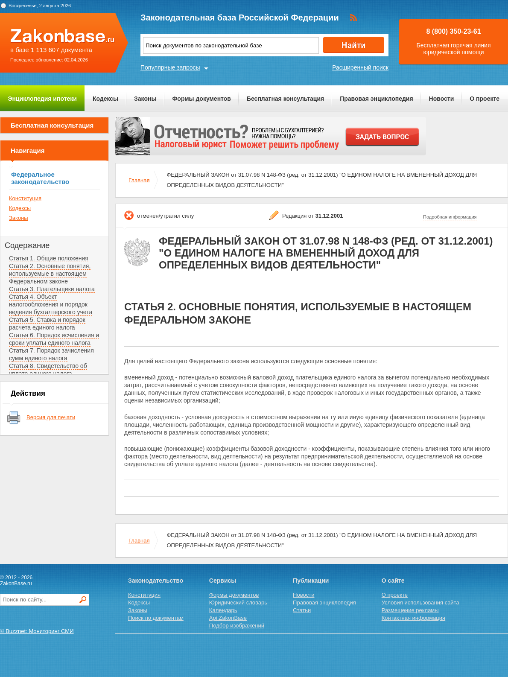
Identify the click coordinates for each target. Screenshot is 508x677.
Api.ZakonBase (228, 618)
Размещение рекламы (410, 610)
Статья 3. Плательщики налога (52, 289)
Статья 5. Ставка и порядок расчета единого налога (47, 323)
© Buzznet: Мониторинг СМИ (37, 631)
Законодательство (155, 580)
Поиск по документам (156, 618)
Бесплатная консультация (285, 98)
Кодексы (105, 98)
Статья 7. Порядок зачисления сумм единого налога (51, 354)
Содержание (27, 245)
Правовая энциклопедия (376, 98)
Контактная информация (413, 618)
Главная (138, 180)
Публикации (311, 580)
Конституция (25, 198)
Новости (441, 98)
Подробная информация (450, 216)
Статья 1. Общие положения (48, 258)
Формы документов (201, 98)
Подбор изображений (236, 625)
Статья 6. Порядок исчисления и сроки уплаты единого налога (54, 339)
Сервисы (222, 580)
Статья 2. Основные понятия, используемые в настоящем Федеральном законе (50, 274)
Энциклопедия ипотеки (42, 98)
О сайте (393, 580)
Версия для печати (50, 417)
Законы (145, 98)
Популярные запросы (170, 67)
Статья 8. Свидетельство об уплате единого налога (48, 369)
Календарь (223, 610)
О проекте (484, 98)
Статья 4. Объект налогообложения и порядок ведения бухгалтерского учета (50, 304)
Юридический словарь (238, 602)
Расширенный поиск (360, 67)
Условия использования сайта (420, 602)
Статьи (302, 610)
